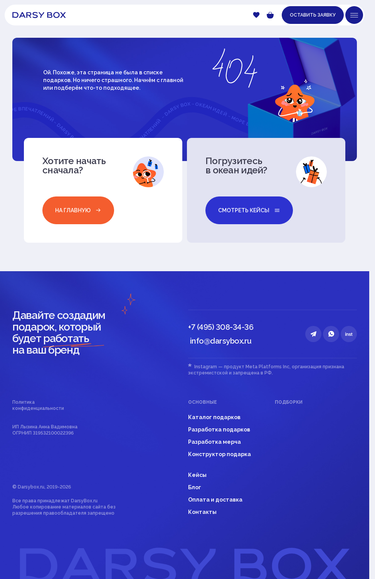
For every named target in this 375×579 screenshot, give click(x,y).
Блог (194, 487)
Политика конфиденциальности (38, 405)
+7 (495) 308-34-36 (220, 327)
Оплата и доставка (215, 500)
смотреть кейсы (249, 210)
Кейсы (197, 475)
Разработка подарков (219, 429)
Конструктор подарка (219, 454)
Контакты (202, 512)
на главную (78, 210)
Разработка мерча (214, 442)
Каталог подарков (214, 417)
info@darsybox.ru (221, 341)
